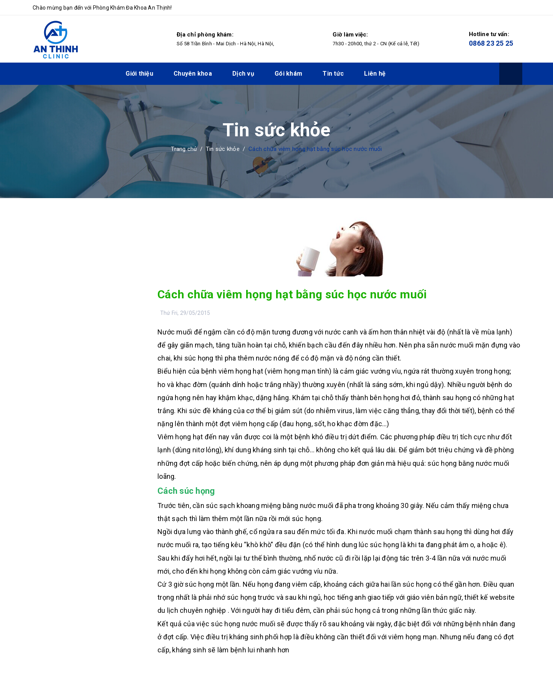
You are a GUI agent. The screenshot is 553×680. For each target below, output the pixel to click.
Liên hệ (375, 73)
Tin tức (333, 73)
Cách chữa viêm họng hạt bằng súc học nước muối (292, 294)
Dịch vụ (243, 73)
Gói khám (288, 73)
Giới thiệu (139, 73)
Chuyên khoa (193, 73)
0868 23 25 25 (491, 43)
